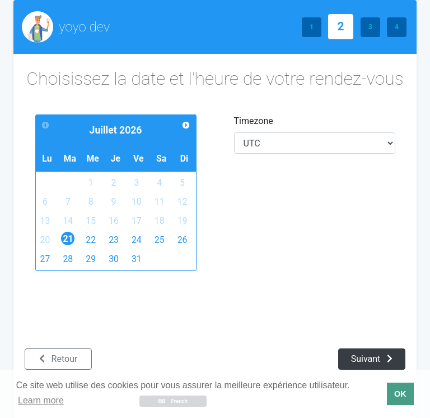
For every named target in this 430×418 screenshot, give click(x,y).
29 (91, 259)
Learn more (41, 400)
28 (68, 259)
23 (114, 240)
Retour (58, 358)
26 (182, 240)
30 (114, 259)
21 (68, 238)
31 (137, 259)
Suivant (372, 358)
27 (45, 259)
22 (91, 240)
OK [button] (400, 393)
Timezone (253, 121)
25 (160, 240)
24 (137, 240)
